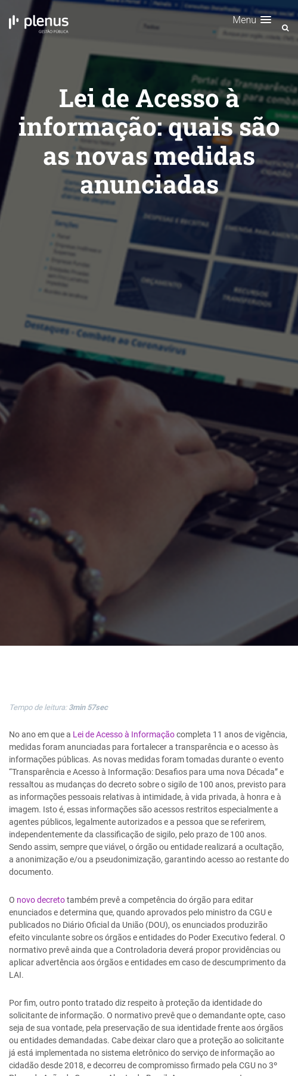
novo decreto (41, 900)
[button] (251, 20)
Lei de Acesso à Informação (124, 734)
